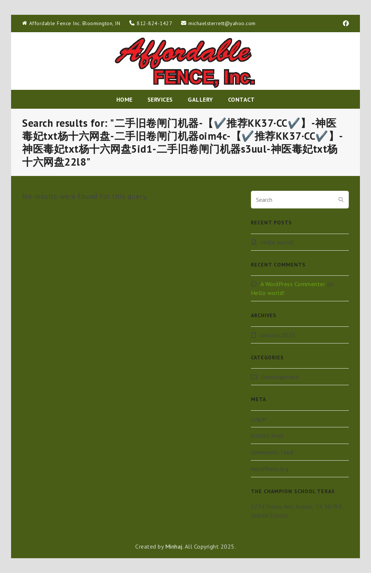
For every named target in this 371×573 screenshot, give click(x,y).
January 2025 (278, 335)
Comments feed (272, 452)
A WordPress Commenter (293, 284)
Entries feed (267, 435)
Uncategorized (280, 376)
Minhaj (174, 546)
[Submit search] (341, 199)
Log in (259, 419)
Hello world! (277, 242)
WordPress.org (270, 468)
